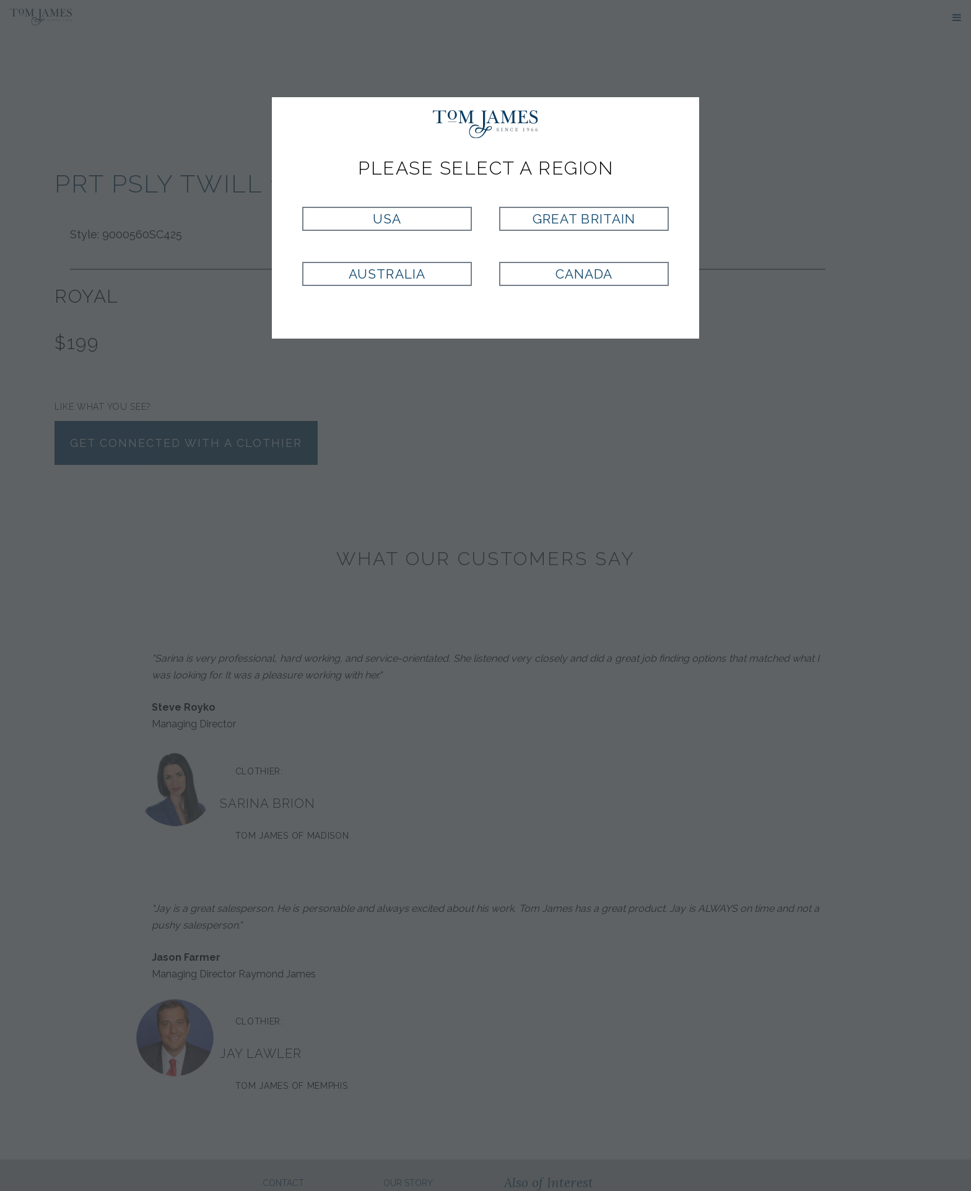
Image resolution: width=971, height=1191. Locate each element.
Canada (583, 274)
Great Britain (584, 219)
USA (387, 219)
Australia (387, 274)
